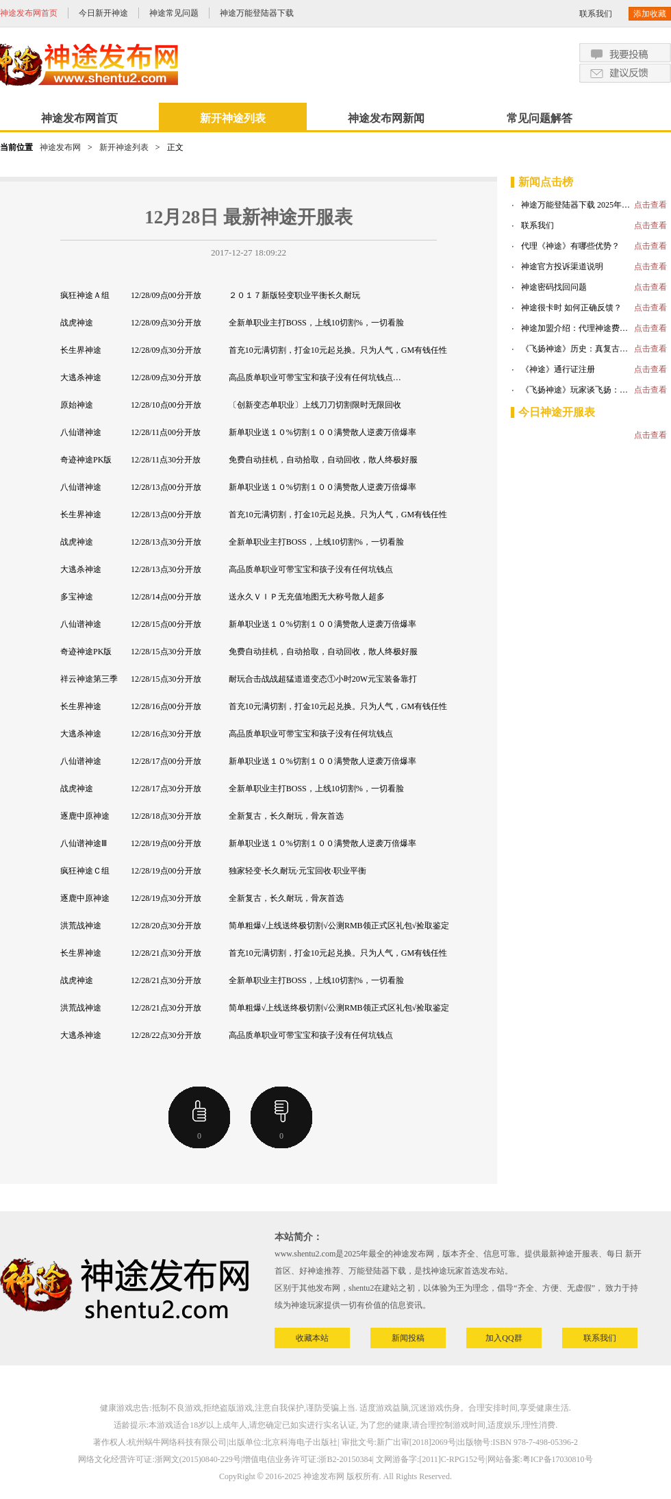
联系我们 (595, 13)
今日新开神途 (103, 13)
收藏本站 (312, 1338)
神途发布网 (60, 147)
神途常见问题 (174, 13)
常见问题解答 (539, 118)
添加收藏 (649, 13)
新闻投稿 (408, 1338)
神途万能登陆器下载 (257, 13)
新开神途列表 (233, 118)
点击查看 (650, 205)
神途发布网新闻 (386, 118)
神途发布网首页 (29, 13)
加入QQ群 (503, 1338)
